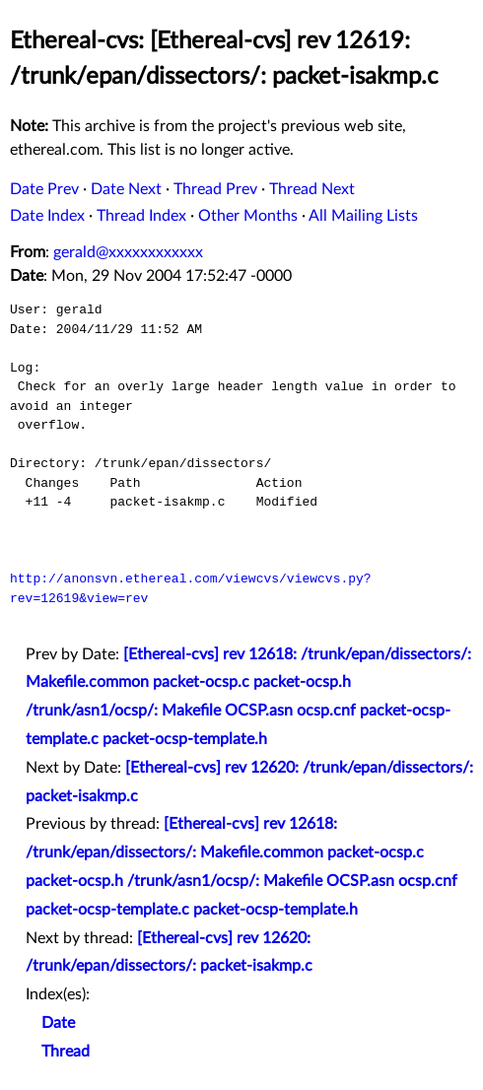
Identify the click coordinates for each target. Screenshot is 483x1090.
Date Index (47, 216)
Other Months (248, 216)
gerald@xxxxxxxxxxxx (128, 252)
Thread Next (312, 189)
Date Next (126, 189)
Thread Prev (215, 189)
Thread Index (141, 216)
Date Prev (44, 189)
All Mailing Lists (363, 216)
